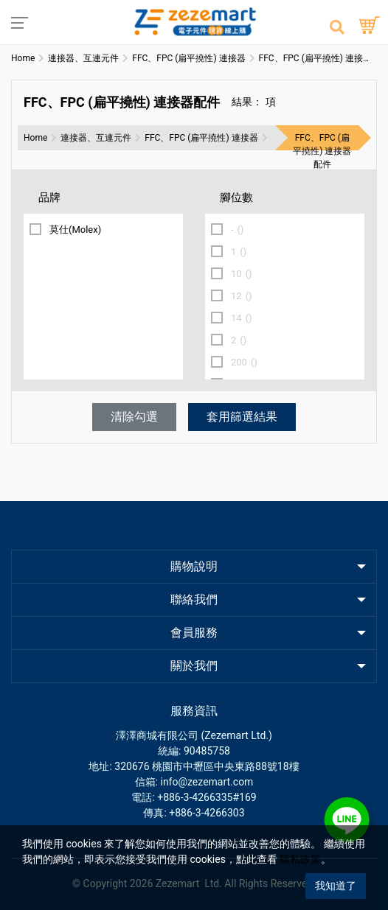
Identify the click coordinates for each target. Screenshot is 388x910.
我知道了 (335, 886)
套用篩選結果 (242, 417)
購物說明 (194, 566)
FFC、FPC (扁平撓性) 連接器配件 (322, 151)
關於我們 (194, 666)
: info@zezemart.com (205, 782)
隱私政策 (300, 859)
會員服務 (194, 633)
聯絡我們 (194, 599)
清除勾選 (134, 417)
